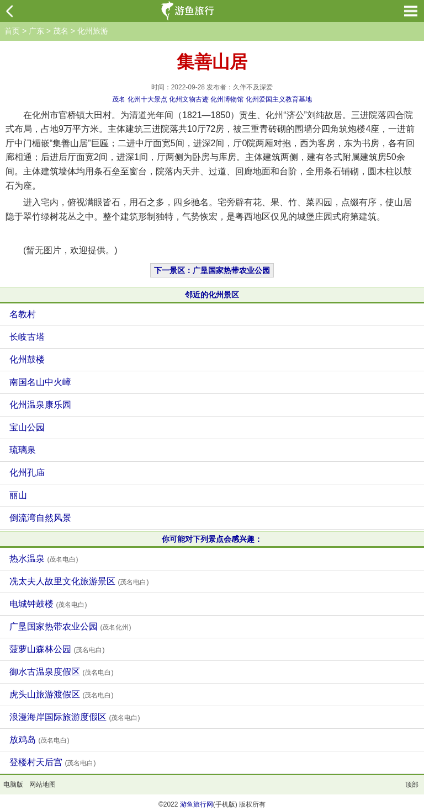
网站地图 (42, 784)
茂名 (60, 30)
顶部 (411, 784)
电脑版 (13, 784)
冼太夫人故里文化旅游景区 (79, 581)
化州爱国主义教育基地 (279, 99)
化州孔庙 (27, 472)
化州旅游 (92, 30)
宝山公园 (27, 427)
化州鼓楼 (27, 359)
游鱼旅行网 (196, 804)
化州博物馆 (226, 99)
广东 (36, 30)
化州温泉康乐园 (40, 404)
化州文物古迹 (189, 99)
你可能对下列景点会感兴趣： (212, 539)
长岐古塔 (27, 337)
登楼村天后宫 (52, 762)
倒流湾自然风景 (40, 517)
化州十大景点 (147, 99)
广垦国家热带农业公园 (70, 626)
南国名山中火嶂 (40, 382)
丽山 (18, 495)
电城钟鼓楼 (48, 604)
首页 (12, 30)
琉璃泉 (22, 450)
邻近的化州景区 (212, 294)
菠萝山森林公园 (56, 649)
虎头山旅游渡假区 (61, 694)
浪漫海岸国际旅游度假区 (74, 717)
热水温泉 (43, 558)
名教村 (22, 314)
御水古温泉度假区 (61, 671)
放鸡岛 (39, 739)
